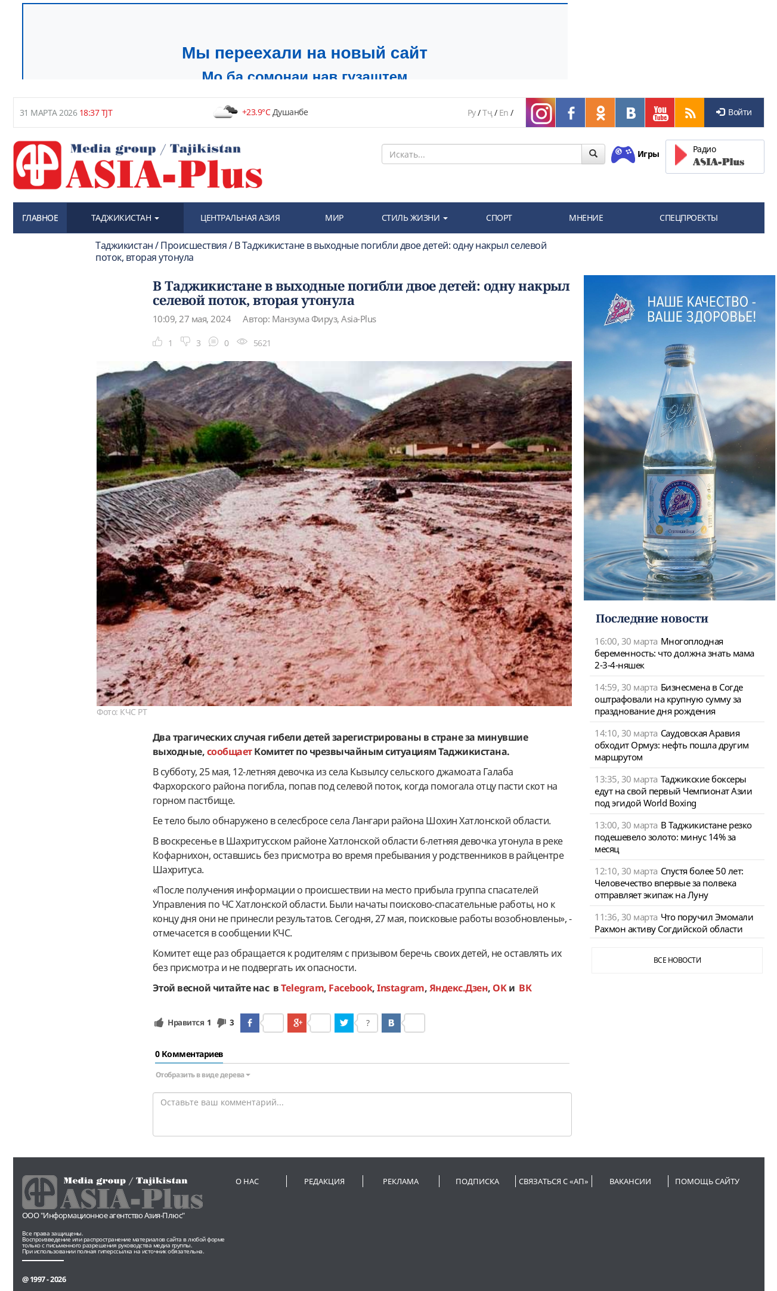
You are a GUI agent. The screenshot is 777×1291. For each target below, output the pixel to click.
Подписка (477, 1181)
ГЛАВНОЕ (40, 217)
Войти (734, 112)
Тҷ (487, 112)
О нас (247, 1181)
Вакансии (630, 1181)
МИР (334, 217)
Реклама (401, 1181)
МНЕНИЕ (586, 217)
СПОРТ (499, 217)
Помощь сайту (707, 1181)
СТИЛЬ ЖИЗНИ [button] (415, 217)
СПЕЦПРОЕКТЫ (689, 217)
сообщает (229, 751)
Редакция (324, 1181)
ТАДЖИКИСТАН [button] (125, 217)
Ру (472, 112)
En (504, 112)
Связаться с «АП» (554, 1181)
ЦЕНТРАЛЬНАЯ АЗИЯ (240, 217)
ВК (525, 987)
